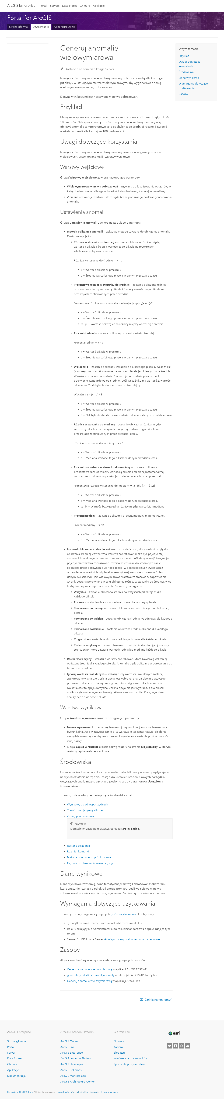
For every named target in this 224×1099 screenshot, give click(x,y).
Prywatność (63, 1092)
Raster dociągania (78, 845)
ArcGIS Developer (71, 1064)
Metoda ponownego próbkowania (89, 857)
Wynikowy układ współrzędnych (87, 804)
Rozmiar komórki (78, 851)
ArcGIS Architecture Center (77, 1081)
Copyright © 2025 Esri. (20, 1092)
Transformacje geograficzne (85, 810)
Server (11, 1052)
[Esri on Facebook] (175, 1045)
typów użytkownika (123, 914)
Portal (43, 5)
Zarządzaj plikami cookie (85, 1092)
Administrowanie (64, 26)
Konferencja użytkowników (131, 1058)
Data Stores (69, 5)
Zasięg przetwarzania (80, 816)
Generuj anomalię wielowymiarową (89, 969)
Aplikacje (99, 5)
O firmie (119, 1041)
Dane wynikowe (189, 77)
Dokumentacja (16, 1075)
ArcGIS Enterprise (21, 5)
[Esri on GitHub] (181, 1045)
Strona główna (18, 26)
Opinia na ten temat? (159, 999)
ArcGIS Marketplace (73, 1075)
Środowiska (186, 72)
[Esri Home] (174, 1033)
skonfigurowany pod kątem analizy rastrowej (132, 939)
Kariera (118, 1047)
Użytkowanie (41, 26)
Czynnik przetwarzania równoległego (90, 863)
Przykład (184, 56)
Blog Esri (119, 1052)
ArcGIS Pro (67, 1047)
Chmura (85, 5)
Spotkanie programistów (129, 1064)
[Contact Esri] (187, 1045)
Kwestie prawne (109, 1092)
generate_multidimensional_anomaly (90, 975)
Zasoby (183, 94)
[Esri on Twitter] (169, 1045)
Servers (54, 5)
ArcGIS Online (69, 1041)
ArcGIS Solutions (71, 1070)
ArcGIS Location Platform (76, 1058)
